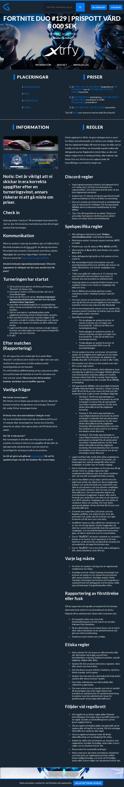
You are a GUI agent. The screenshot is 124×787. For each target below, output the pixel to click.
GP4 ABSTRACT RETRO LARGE (89, 107)
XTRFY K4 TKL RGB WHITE (87, 87)
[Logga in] (116, 7)
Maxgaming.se (78, 102)
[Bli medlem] (99, 7)
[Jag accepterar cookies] (88, 783)
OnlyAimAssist (31, 100)
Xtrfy (75, 112)
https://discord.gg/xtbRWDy (35, 258)
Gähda (27, 107)
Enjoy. (27, 93)
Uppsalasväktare (32, 87)
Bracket (62, 65)
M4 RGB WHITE (82, 97)
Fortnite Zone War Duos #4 (62, 777)
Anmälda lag (81, 65)
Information (43, 65)
